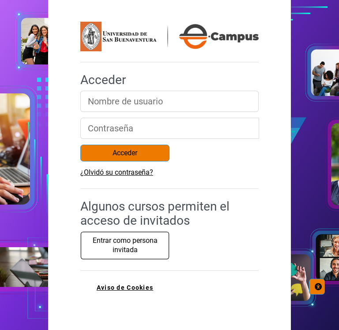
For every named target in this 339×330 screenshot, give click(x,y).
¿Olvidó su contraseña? (116, 172)
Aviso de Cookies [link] (125, 288)
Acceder (125, 153)
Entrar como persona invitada (125, 245)
